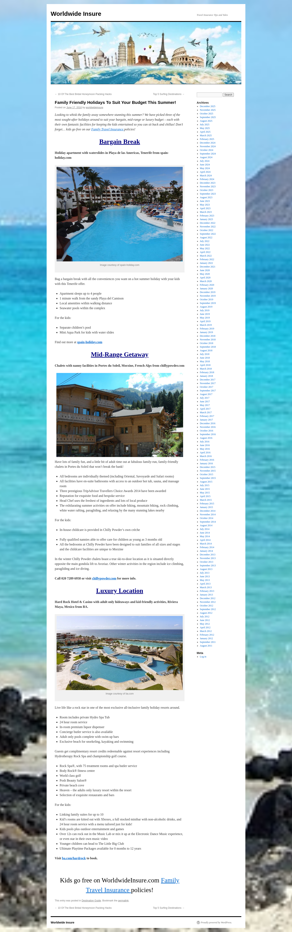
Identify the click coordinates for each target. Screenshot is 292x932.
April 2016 (205, 452)
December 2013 (207, 554)
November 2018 (208, 339)
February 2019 (207, 328)
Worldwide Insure (76, 13)
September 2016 (208, 434)
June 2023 (205, 201)
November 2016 (208, 427)
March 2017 (206, 412)
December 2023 (207, 182)
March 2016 (206, 456)
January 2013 (206, 594)
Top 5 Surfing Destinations (169, 94)
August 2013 (206, 569)
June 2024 (205, 164)
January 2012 (206, 638)
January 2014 (206, 551)
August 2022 (206, 237)
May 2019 (205, 317)
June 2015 (205, 489)
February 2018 (207, 372)
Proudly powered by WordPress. (216, 922)
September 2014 (208, 521)
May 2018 (205, 361)
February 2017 (207, 416)
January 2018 (206, 376)
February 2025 (207, 139)
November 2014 (208, 514)
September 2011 (208, 642)
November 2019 (208, 295)
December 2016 (207, 423)
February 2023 (207, 215)
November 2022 (208, 226)
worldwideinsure (94, 107)
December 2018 (207, 335)
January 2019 (206, 332)
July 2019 (204, 310)
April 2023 (205, 208)
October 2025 (206, 113)
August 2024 (206, 157)
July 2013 (204, 572)
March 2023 (206, 212)
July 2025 (204, 124)
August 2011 (206, 645)
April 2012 (205, 627)
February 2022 (207, 259)
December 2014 (207, 510)
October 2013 (206, 561)
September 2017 (208, 390)
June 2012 (205, 620)
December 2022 (207, 223)
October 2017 (206, 387)
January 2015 (206, 507)
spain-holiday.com (89, 342)
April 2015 (205, 496)
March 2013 (206, 587)
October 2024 (206, 150)
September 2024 (208, 153)
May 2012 (205, 623)
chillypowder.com (104, 578)
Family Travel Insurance (107, 129)
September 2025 (208, 117)
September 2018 (208, 346)
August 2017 (206, 394)
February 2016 (207, 459)
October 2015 (206, 474)
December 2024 (207, 142)
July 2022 (204, 241)
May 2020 (205, 274)
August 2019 (206, 306)
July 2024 (204, 161)
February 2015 (207, 503)
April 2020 (205, 277)
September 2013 (208, 565)
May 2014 (205, 536)
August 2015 (206, 481)
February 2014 (207, 547)
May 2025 (205, 128)
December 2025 (207, 106)
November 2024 (208, 146)
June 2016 (205, 445)
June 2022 (205, 244)
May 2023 (205, 204)
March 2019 (206, 325)
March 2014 (206, 543)
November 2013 (208, 558)
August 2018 (206, 350)
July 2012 (204, 616)
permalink (123, 900)
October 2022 (206, 230)
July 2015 (204, 485)
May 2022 (205, 248)
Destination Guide (91, 900)
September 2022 (208, 233)
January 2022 (206, 263)
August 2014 (206, 525)
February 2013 (207, 591)
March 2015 (206, 499)
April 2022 (205, 252)
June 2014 (205, 532)
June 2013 (205, 576)
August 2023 (206, 197)
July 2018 (204, 354)
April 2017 (205, 408)
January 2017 (206, 419)
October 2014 (206, 518)
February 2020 (207, 284)
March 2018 (206, 368)
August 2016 (206, 438)
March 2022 (206, 255)
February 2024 (207, 179)
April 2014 (205, 540)
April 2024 (205, 171)
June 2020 (205, 270)
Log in (203, 656)
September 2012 (208, 609)
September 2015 (208, 478)
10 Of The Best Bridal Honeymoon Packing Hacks (83, 94)
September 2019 (208, 303)
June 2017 (205, 401)
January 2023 (206, 219)
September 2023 (208, 193)
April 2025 (205, 131)
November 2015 (208, 470)
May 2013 (205, 580)
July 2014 (204, 529)
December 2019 (207, 292)
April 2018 (205, 365)
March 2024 (206, 175)
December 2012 (207, 598)
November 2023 (208, 186)
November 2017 (208, 383)
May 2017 (205, 405)
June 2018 (205, 357)
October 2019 (206, 299)
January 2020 (206, 288)
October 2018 (206, 343)
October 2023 (206, 190)
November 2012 (208, 602)
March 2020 (206, 281)
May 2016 (205, 448)
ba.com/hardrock (74, 858)
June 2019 (205, 314)
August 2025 (206, 120)
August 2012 (206, 612)
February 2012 (207, 634)
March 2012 (206, 631)
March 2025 (206, 135)
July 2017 (204, 397)
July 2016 (204, 441)
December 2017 (207, 379)
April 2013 (205, 583)
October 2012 (206, 605)
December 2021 (207, 266)
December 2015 (207, 467)
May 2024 (205, 168)
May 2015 (205, 492)
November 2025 (208, 110)
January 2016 (206, 463)
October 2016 (206, 430)
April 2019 (205, 321)
